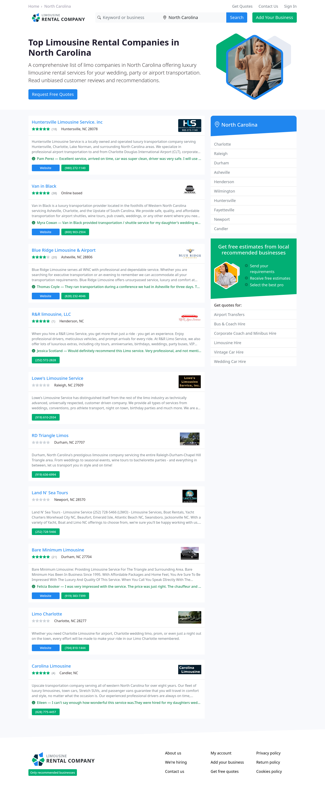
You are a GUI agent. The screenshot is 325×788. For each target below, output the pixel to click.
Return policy (268, 762)
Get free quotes (225, 771)
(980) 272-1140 (75, 168)
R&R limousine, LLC (51, 314)
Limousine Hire (227, 342)
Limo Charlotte (47, 614)
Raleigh (221, 153)
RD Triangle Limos (50, 435)
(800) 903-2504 (75, 232)
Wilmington (224, 191)
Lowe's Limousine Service (57, 378)
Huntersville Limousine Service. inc (67, 122)
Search (236, 17)
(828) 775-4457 (45, 712)
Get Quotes (242, 6)
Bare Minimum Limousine (58, 550)
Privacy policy (268, 753)
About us (173, 753)
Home (33, 6)
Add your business (227, 762)
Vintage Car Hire (229, 352)
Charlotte (222, 144)
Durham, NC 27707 (69, 442)
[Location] (194, 17)
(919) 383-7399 (75, 596)
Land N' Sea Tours (50, 493)
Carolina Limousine (51, 666)
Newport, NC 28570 (69, 499)
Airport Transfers (229, 314)
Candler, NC (68, 673)
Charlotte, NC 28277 (70, 620)
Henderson (224, 181)
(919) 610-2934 (45, 417)
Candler (221, 228)
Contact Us (268, 6)
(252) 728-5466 (45, 532)
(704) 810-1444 (75, 648)
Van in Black (44, 186)
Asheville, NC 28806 (77, 257)
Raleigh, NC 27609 (69, 385)
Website (45, 168)
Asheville (222, 172)
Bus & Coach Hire (229, 323)
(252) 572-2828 (45, 360)
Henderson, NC (71, 321)
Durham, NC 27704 (76, 556)
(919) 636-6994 (45, 474)
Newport (222, 219)
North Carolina (57, 6)
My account (221, 753)
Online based (71, 193)
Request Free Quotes (53, 94)
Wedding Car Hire (230, 361)
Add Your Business (274, 17)
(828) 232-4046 (75, 296)
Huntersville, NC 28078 (79, 129)
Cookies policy (269, 771)
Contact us (174, 771)
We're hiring (176, 762)
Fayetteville (224, 209)
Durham (221, 162)
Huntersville (225, 200)
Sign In (290, 6)
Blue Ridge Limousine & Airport (64, 250)
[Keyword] (128, 17)
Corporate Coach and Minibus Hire (245, 333)
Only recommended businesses (52, 772)
